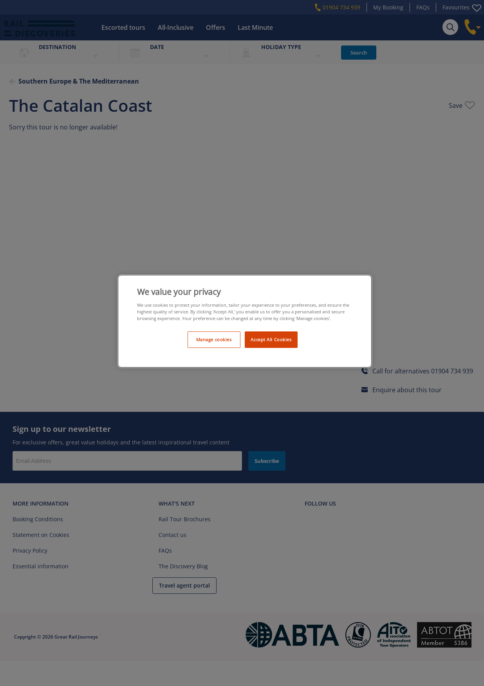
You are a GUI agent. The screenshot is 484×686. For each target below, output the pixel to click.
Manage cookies (214, 339)
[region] (244, 321)
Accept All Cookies (271, 339)
